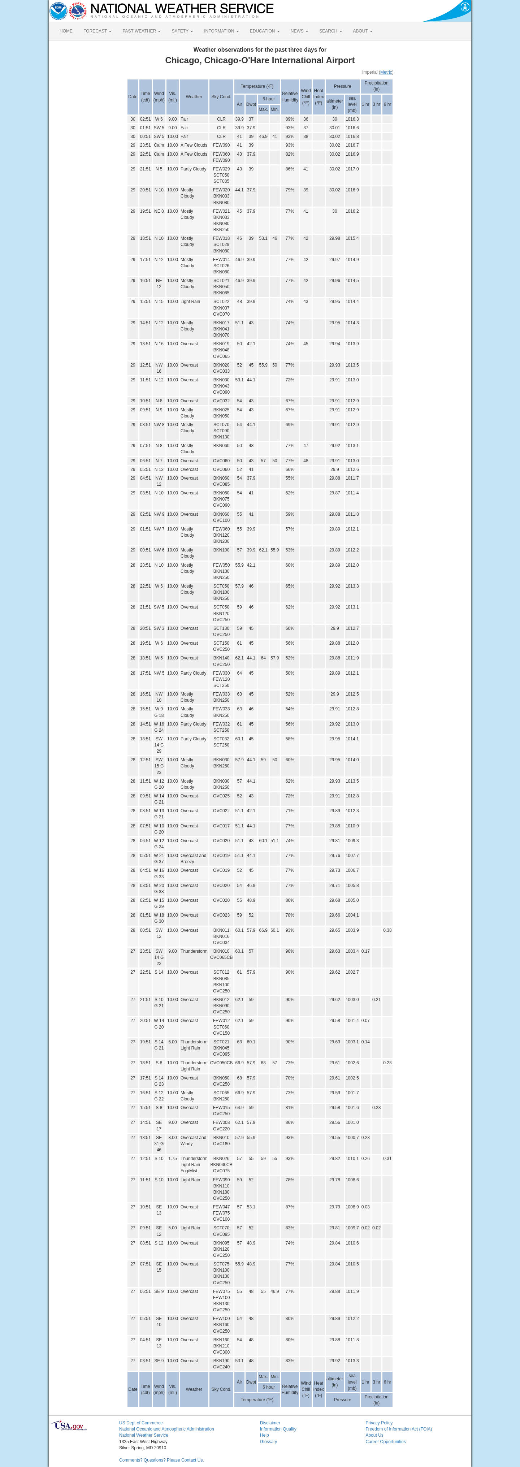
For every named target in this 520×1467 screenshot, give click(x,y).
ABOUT (363, 31)
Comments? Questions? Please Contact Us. (161, 1460)
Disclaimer (270, 1422)
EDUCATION (265, 31)
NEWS (299, 31)
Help (264, 1435)
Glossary (268, 1441)
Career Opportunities (386, 1441)
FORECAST (97, 31)
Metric (386, 72)
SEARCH (330, 31)
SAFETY (182, 31)
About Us (375, 1435)
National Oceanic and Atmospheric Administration (166, 1429)
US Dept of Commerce (141, 1422)
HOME (66, 31)
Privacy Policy (379, 1422)
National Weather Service (143, 1435)
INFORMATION (221, 31)
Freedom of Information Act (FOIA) (399, 1429)
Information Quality (278, 1429)
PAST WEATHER (141, 31)
